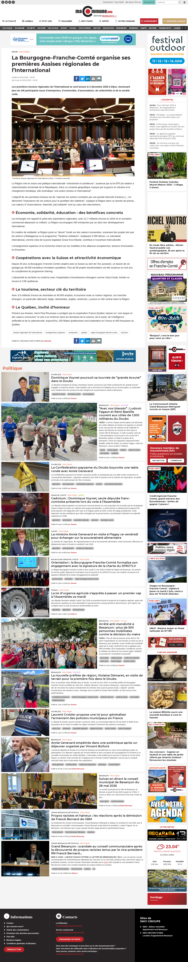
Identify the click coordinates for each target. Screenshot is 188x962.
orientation (68, 579)
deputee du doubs (58, 394)
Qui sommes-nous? (15, 926)
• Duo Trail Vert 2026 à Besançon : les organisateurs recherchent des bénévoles (162, 107)
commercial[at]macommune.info (70, 933)
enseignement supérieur (55, 332)
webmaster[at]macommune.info (70, 954)
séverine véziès (129, 661)
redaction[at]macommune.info (69, 926)
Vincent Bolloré (114, 764)
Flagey (54, 531)
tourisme (124, 332)
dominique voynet (74, 394)
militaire (123, 450)
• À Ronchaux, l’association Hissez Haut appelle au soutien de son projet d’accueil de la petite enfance (166, 126)
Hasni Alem (104, 661)
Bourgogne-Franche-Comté (64, 559)
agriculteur (56, 610)
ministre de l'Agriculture (85, 548)
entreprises (73, 332)
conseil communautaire (60, 869)
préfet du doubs (134, 450)
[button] (179, 2)
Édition (98, 16)
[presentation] (149, 667)
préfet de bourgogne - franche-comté (85, 697)
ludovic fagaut (112, 450)
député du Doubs (96, 728)
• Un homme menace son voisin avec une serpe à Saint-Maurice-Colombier (166, 145)
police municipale (125, 728)
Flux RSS (10, 937)
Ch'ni (106, 862)
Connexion (176, 460)
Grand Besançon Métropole (65, 812)
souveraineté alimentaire (113, 484)
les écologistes (88, 394)
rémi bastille (104, 453)
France (54, 590)
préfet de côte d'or (107, 697)
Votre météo (167, 827)
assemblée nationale (81, 520)
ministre (99, 484)
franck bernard (57, 832)
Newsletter (14, 949)
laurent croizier (110, 728)
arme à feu (56, 728)
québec (84, 332)
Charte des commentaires (18, 930)
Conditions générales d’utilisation (21, 943)
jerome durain (57, 579)
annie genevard (68, 484)
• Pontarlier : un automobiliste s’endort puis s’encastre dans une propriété (165, 117)
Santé (81, 495)
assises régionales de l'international (27, 332)
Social (124, 621)
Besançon (104, 405)
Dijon (15, 52)
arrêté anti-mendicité (132, 658)
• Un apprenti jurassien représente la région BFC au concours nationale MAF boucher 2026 (166, 136)
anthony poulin (116, 658)
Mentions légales (14, 940)
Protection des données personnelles (23, 933)
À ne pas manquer (167, 652)
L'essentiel (167, 100)
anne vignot (104, 658)
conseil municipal (117, 801)
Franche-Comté (58, 495)
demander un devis (69, 939)
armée (102, 450)
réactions (91, 832)
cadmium (95, 520)
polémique (102, 764)
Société (124, 405)
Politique (24, 52)
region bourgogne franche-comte (104, 332)
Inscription (158, 460)
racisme (87, 869)
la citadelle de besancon (60, 697)
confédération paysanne (85, 484)
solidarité (115, 453)
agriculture (56, 484)
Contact (10, 923)
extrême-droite (71, 764)
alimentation (67, 520)
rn (94, 869)
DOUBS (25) (56, 374)
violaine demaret (58, 700)
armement (66, 728)
